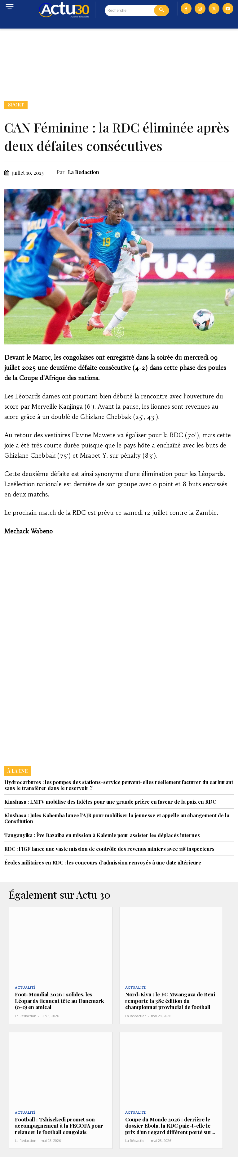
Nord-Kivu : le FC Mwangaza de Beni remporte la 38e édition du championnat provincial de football (170, 1000)
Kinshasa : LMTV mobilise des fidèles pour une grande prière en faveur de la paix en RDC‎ (110, 801)
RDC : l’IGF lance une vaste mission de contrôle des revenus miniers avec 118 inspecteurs (109, 849)
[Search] (161, 10)
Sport (16, 105)
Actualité (25, 987)
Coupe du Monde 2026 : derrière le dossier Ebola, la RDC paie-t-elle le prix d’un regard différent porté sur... (168, 1129)
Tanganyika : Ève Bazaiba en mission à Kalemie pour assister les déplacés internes (102, 835)
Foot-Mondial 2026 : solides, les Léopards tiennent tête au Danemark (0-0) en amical (53, 1000)
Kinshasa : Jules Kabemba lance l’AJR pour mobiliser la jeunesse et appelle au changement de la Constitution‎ (116, 818)
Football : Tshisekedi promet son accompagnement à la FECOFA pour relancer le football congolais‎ (59, 1125)
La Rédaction (83, 172)
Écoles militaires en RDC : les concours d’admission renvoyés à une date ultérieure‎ (102, 862)
